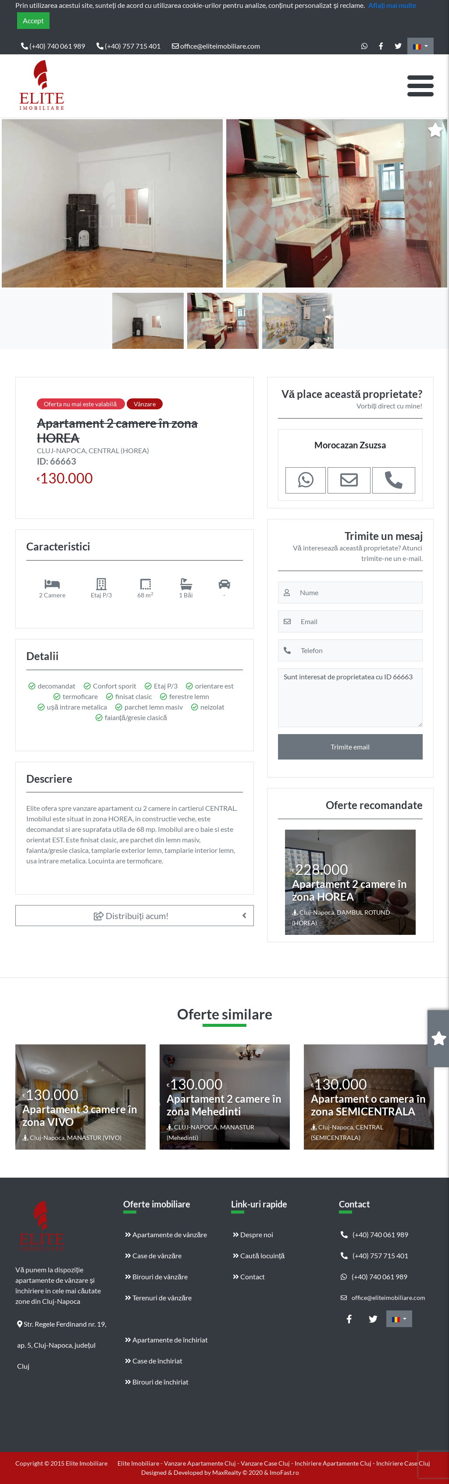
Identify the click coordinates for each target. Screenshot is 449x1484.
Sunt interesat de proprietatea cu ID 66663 (350, 698)
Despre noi (253, 1234)
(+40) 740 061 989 (53, 46)
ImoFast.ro (284, 1472)
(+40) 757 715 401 (128, 46)
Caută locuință (259, 1255)
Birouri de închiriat (157, 1381)
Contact (249, 1276)
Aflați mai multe (392, 5)
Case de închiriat (153, 1360)
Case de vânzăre (153, 1255)
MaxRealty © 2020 (238, 1472)
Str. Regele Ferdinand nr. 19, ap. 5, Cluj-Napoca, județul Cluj (61, 1327)
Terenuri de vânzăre (158, 1297)
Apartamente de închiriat (166, 1339)
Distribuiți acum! (131, 915)
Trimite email (350, 746)
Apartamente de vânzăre (166, 1234)
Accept (33, 20)
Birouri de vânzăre (156, 1276)
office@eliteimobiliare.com (216, 46)
